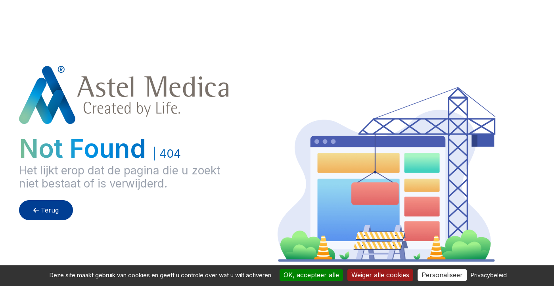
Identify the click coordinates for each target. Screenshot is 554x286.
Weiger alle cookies (380, 275)
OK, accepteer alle (311, 275)
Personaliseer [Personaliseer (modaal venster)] (442, 275)
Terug (46, 210)
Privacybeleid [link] (489, 275)
